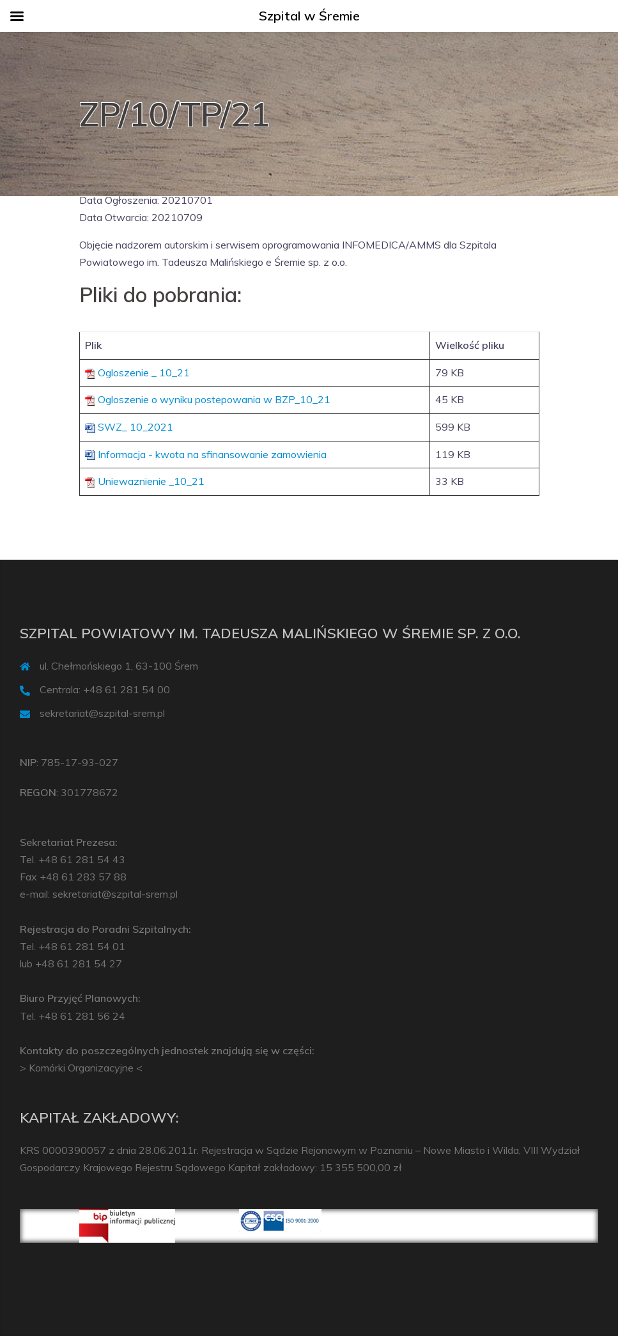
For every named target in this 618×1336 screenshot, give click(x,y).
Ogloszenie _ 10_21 (144, 372)
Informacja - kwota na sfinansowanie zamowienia (212, 454)
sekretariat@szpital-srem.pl (102, 713)
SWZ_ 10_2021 (135, 426)
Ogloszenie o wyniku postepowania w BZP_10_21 (214, 399)
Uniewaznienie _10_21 (151, 481)
